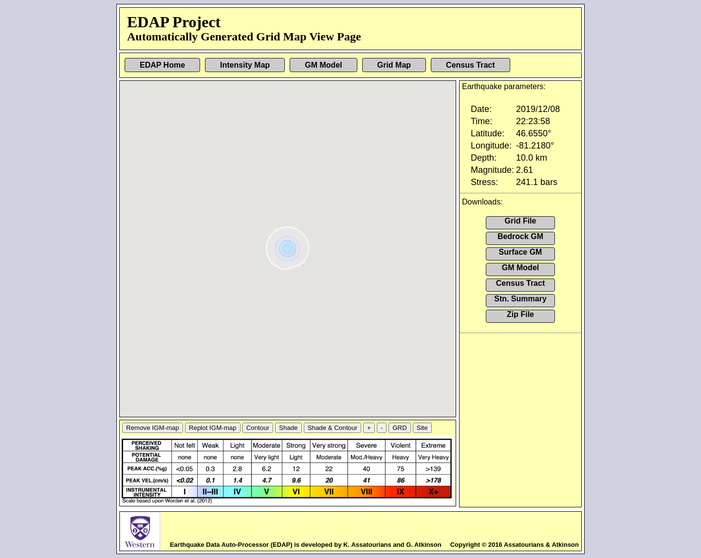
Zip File (520, 314)
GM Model (323, 65)
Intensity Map (245, 65)
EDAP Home (162, 65)
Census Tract (470, 65)
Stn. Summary (520, 299)
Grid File (520, 221)
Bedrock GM (520, 236)
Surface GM (520, 252)
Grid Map (394, 65)
